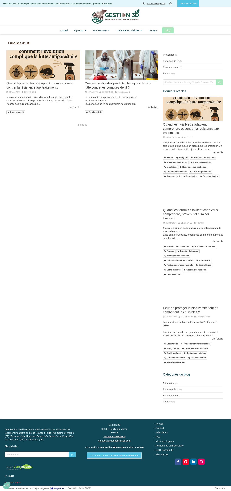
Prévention (169, 54)
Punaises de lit (171, 61)
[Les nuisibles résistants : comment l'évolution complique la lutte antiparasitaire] (43, 64)
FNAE (88, 488)
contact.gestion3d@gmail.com (114, 440)
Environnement (171, 67)
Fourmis (167, 73)
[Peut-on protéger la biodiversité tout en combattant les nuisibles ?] (193, 292)
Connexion (220, 488)
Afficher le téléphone (156, 3)
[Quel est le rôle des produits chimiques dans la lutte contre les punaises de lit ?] (121, 64)
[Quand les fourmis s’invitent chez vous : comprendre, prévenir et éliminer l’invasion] (193, 194)
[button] (7, 485)
